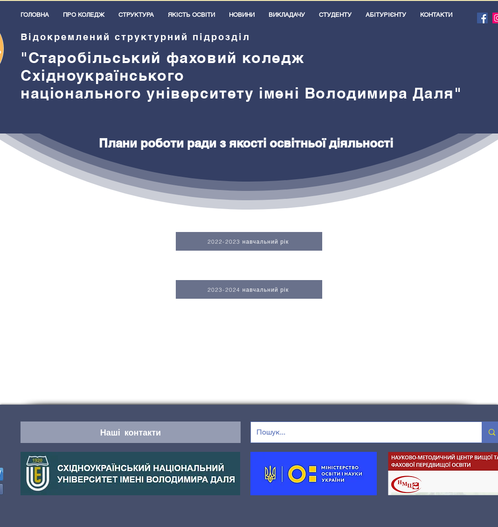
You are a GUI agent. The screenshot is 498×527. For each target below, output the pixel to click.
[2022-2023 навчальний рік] (249, 241)
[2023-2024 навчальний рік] (249, 289)
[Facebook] (482, 18)
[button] (83, 14)
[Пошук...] (359, 432)
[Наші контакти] (131, 432)
